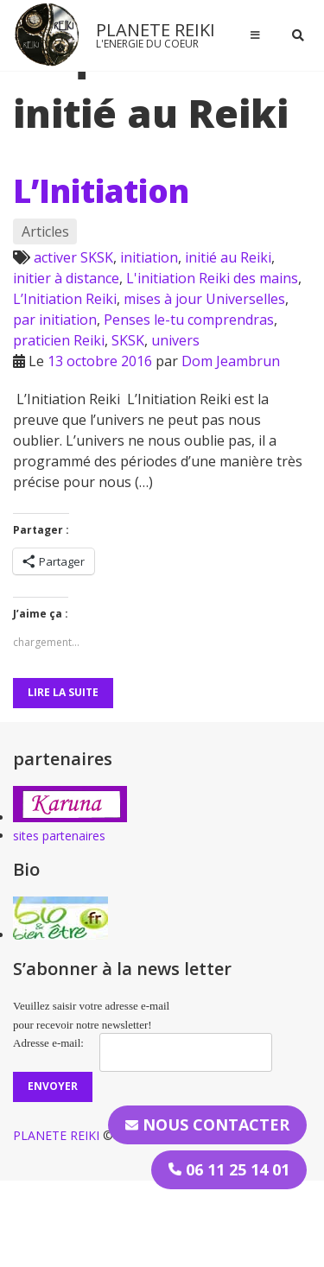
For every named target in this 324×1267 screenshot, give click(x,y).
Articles (45, 231)
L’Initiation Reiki (65, 298)
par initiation (55, 319)
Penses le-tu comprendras (189, 319)
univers (175, 340)
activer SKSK (73, 257)
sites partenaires (59, 835)
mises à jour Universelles (204, 298)
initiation (149, 257)
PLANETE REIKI (155, 29)
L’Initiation (101, 190)
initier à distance (66, 278)
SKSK (127, 340)
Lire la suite (63, 692)
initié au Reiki (228, 257)
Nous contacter (207, 1124)
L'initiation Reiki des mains (212, 278)
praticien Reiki (59, 340)
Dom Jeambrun (230, 361)
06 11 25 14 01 (228, 1169)
